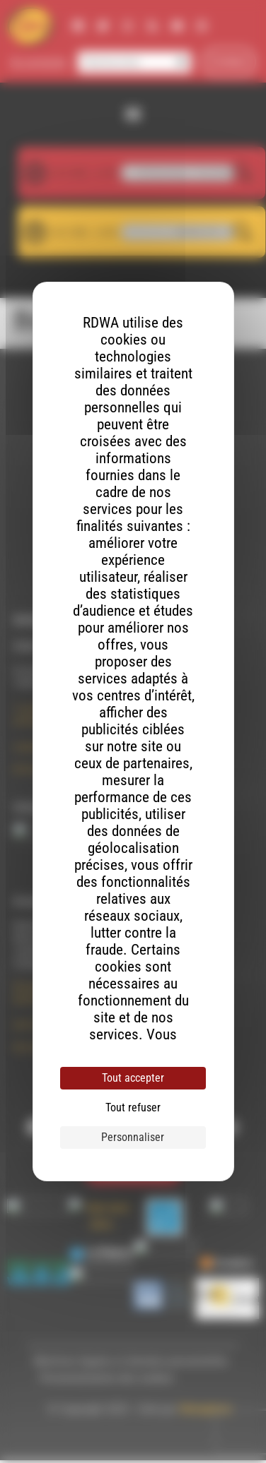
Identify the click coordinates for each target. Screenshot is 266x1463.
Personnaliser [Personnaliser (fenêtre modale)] (132, 1137)
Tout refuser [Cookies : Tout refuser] (133, 1107)
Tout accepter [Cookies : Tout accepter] (133, 1078)
